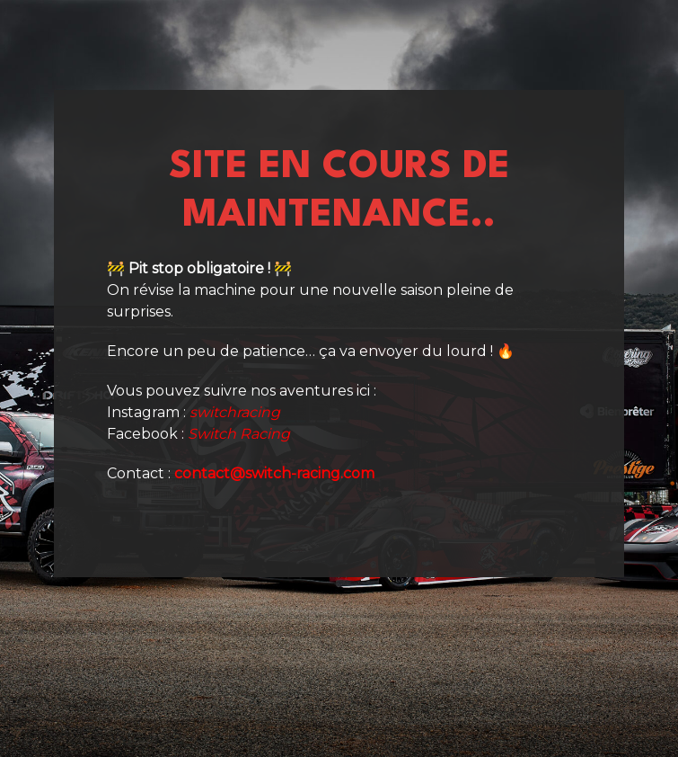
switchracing (234, 412)
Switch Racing (239, 433)
